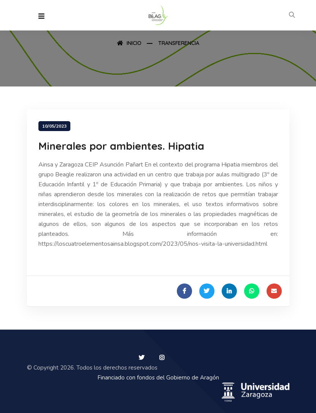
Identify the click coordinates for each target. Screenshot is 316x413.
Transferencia (178, 43)
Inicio (129, 43)
